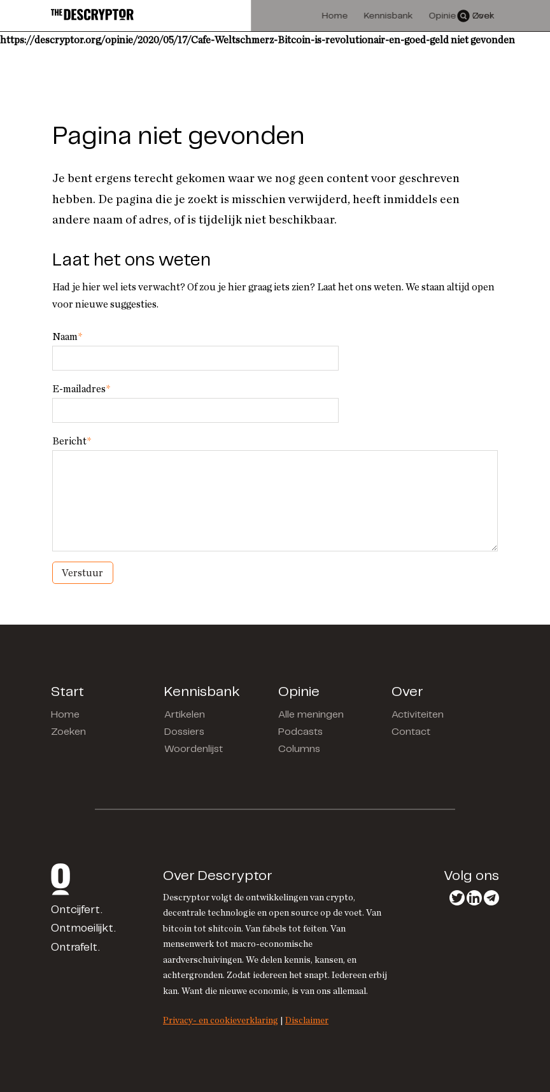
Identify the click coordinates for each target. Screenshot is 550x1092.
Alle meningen (311, 715)
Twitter (457, 897)
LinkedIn (474, 897)
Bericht (71, 441)
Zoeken (68, 732)
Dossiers (184, 732)
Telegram (491, 897)
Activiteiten (417, 715)
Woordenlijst (193, 749)
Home (65, 715)
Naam (67, 337)
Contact (410, 732)
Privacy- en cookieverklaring (220, 1020)
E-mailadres (81, 389)
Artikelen (184, 715)
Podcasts (300, 732)
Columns (299, 749)
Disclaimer (306, 1020)
